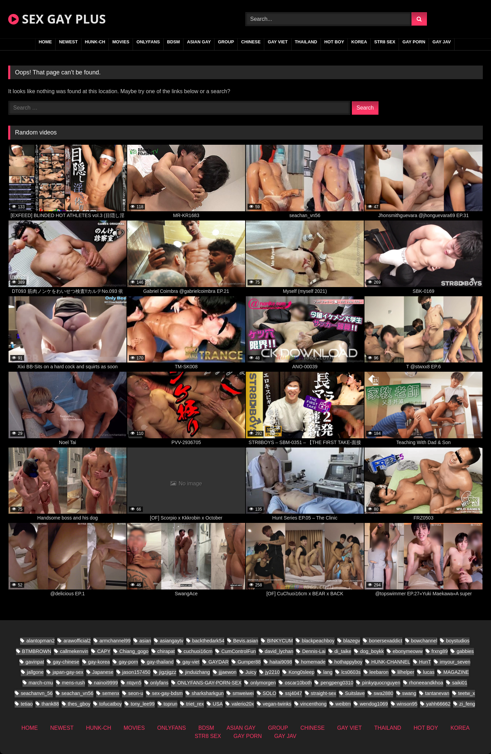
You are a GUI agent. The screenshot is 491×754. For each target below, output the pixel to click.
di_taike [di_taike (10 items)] (343, 651)
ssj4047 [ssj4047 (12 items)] (293, 693)
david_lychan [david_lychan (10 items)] (279, 651)
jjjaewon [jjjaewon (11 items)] (228, 672)
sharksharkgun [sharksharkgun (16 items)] (208, 693)
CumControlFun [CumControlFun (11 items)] (238, 651)
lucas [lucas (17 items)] (429, 672)
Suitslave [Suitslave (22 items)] (355, 693)
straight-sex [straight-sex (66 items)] (323, 693)
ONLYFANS (148, 41)
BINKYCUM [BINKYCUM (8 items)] (280, 640)
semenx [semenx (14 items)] (110, 693)
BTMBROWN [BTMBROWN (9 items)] (36, 651)
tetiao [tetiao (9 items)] (27, 704)
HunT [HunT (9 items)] (425, 662)
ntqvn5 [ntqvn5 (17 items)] (134, 682)
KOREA (359, 41)
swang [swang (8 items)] (409, 693)
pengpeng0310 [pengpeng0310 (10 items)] (337, 682)
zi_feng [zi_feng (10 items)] (467, 704)
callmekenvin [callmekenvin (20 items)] (74, 651)
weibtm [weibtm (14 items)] (343, 704)
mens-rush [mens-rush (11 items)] (73, 682)
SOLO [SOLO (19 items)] (269, 693)
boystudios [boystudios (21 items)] (458, 640)
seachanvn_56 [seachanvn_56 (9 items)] (37, 693)
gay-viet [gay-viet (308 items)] (190, 662)
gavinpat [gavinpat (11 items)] (35, 662)
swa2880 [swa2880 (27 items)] (383, 693)
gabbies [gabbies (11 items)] (465, 651)
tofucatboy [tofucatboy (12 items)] (110, 704)
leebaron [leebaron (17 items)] (379, 672)
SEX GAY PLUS (57, 19)
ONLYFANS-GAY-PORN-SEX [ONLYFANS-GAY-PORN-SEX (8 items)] (209, 682)
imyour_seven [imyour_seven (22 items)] (455, 662)
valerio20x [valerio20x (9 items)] (243, 704)
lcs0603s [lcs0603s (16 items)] (351, 672)
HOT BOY (334, 41)
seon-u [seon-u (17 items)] (135, 693)
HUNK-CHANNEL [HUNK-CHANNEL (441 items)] (390, 662)
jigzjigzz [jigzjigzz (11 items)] (167, 672)
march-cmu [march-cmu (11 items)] (41, 682)
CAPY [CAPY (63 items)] (103, 651)
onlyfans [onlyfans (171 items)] (159, 682)
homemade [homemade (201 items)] (313, 662)
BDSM (173, 41)
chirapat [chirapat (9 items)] (166, 651)
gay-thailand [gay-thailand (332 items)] (160, 662)
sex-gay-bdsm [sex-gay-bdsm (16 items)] (167, 693)
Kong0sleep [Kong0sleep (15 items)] (301, 672)
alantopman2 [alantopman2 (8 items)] (40, 640)
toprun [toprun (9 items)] (170, 704)
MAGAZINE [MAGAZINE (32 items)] (456, 672)
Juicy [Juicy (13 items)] (250, 672)
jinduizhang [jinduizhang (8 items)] (197, 672)
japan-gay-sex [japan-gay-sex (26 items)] (68, 672)
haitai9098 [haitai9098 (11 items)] (280, 662)
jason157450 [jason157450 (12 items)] (136, 672)
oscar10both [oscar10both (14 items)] (298, 682)
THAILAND (306, 41)
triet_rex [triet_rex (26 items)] (195, 704)
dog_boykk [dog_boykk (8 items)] (372, 651)
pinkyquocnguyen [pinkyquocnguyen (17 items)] (381, 682)
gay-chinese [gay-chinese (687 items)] (66, 662)
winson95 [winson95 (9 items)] (407, 704)
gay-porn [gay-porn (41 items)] (128, 662)
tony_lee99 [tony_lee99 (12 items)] (142, 704)
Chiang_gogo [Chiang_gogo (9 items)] (134, 651)
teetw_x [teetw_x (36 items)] (466, 693)
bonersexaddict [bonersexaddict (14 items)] (385, 640)
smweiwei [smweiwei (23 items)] (243, 693)
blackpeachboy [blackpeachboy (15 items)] (318, 640)
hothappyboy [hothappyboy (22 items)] (348, 662)
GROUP (226, 41)
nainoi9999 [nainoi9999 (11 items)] (106, 682)
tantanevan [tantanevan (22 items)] (437, 693)
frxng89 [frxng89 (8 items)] (439, 651)
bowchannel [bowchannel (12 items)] (424, 640)
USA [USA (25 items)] (218, 704)
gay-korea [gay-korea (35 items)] (99, 662)
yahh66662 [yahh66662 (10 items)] (438, 704)
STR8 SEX (384, 41)
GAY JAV (441, 41)
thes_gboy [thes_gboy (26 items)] (79, 704)
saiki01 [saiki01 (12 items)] (459, 682)
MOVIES (120, 41)
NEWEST (68, 41)
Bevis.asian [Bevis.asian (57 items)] (245, 640)
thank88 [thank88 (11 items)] (50, 704)
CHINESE (251, 41)
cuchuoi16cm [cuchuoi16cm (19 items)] (197, 651)
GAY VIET (277, 41)
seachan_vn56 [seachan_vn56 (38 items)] (77, 693)
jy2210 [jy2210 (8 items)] (272, 672)
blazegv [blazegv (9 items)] (351, 640)
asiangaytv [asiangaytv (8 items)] (171, 640)
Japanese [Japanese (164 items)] (102, 672)
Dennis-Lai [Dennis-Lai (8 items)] (314, 651)
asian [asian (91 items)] (145, 640)
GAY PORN (413, 41)
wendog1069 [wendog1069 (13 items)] (374, 704)
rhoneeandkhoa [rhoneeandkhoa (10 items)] (426, 682)
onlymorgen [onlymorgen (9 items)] (263, 682)
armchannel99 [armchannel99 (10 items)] (115, 640)
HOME (45, 41)
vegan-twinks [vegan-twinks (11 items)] (277, 704)
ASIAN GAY (199, 41)
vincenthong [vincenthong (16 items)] (313, 704)
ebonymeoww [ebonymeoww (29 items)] (408, 651)
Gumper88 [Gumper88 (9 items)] (249, 662)
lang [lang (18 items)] (327, 672)
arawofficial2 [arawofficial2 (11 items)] (77, 640)
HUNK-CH (95, 41)
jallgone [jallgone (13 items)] (35, 672)
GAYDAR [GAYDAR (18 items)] (218, 662)
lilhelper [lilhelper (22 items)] (405, 672)
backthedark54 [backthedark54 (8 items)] (208, 640)
